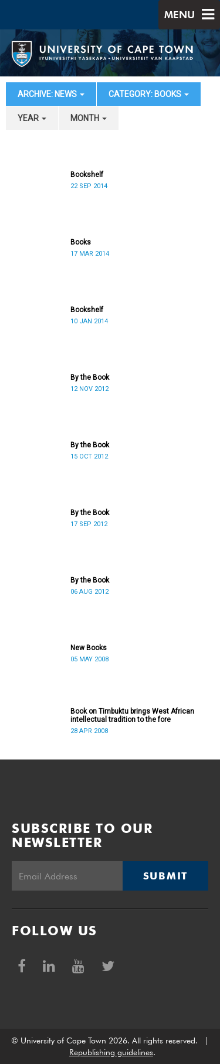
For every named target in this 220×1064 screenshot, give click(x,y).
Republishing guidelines (111, 1052)
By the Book (89, 377)
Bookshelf (86, 174)
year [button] (32, 118)
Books (80, 242)
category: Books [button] (149, 94)
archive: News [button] (51, 94)
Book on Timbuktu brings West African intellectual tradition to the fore (132, 715)
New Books (88, 648)
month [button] (88, 118)
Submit (165, 876)
